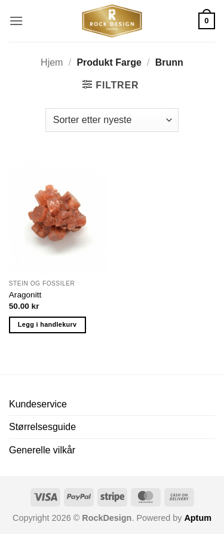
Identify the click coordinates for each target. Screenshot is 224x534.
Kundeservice (38, 404)
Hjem (52, 62)
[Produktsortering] (112, 120)
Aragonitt (25, 294)
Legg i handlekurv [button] (47, 324)
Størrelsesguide (42, 427)
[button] (16, 20)
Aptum (197, 518)
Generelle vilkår (42, 450)
